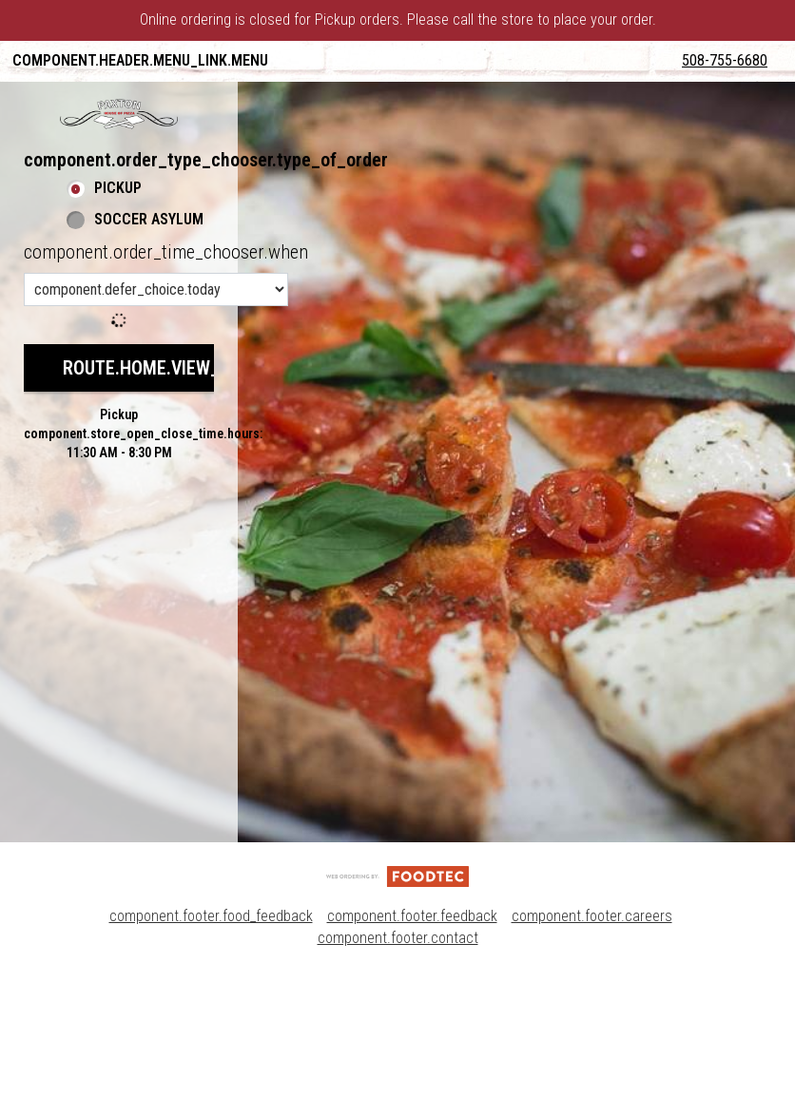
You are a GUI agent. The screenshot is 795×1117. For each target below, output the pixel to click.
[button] (119, 257)
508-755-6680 (740, 213)
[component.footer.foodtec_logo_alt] (397, 1020)
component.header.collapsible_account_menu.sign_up (214, 182)
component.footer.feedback (412, 1060)
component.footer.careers (592, 1060)
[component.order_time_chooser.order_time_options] (156, 433)
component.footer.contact (398, 1082)
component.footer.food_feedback (211, 1060)
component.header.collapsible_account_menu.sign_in (213, 141)
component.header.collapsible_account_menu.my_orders (225, 101)
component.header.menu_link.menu (140, 60)
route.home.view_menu (164, 511)
